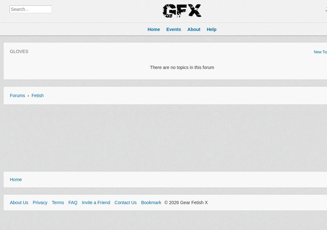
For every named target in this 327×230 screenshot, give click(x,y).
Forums (17, 95)
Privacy (40, 202)
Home (16, 179)
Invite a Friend (96, 202)
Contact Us (126, 202)
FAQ (72, 202)
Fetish (38, 95)
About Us (19, 202)
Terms (58, 202)
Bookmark (151, 202)
